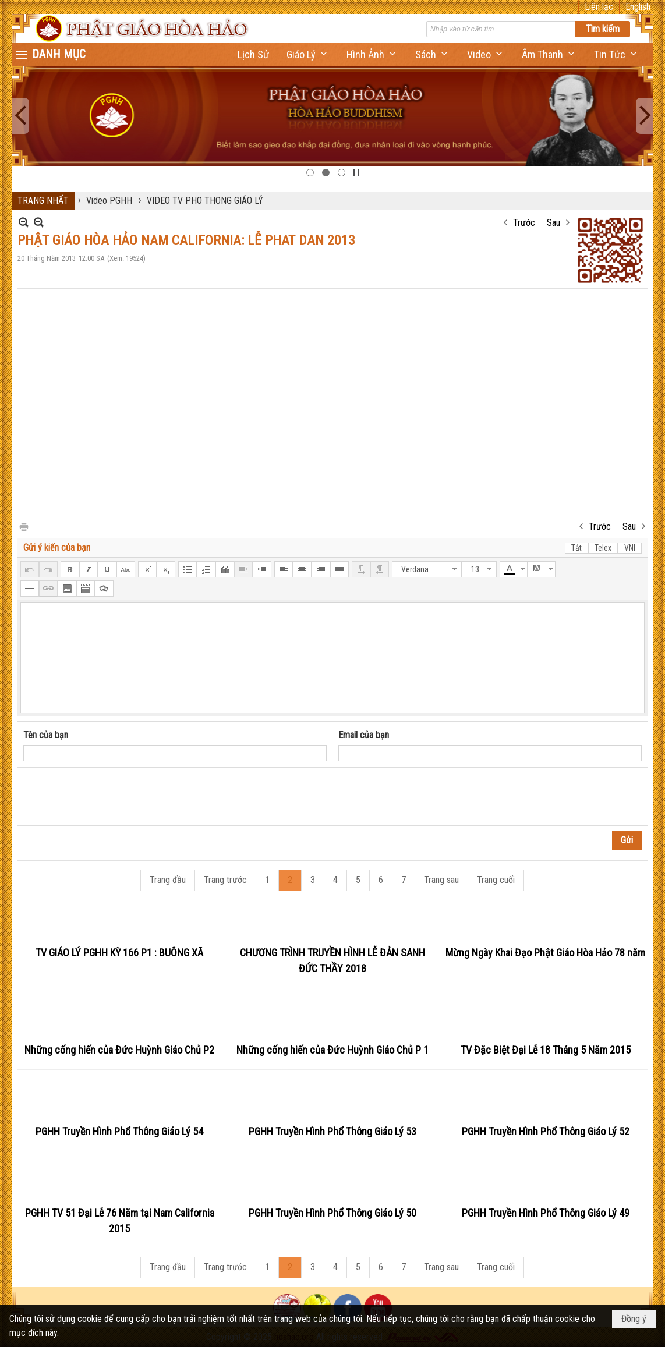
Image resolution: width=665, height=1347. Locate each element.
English (637, 6)
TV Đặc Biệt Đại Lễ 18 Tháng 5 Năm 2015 (546, 1050)
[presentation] (111, 797)
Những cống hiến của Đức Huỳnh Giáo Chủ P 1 (332, 1050)
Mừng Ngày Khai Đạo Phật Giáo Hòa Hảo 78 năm (545, 953)
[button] (308, 54)
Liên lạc (599, 6)
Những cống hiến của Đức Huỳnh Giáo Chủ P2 (119, 1050)
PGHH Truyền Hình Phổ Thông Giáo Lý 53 (332, 1131)
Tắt (576, 547)
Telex (603, 547)
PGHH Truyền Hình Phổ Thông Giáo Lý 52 (545, 1131)
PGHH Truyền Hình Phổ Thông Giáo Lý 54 (119, 1131)
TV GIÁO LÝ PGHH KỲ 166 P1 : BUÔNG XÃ (119, 953)
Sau (553, 222)
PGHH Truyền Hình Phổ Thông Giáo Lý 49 (545, 1213)
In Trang (23, 526)
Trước (524, 222)
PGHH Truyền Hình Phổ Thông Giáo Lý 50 (332, 1213)
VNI (629, 547)
